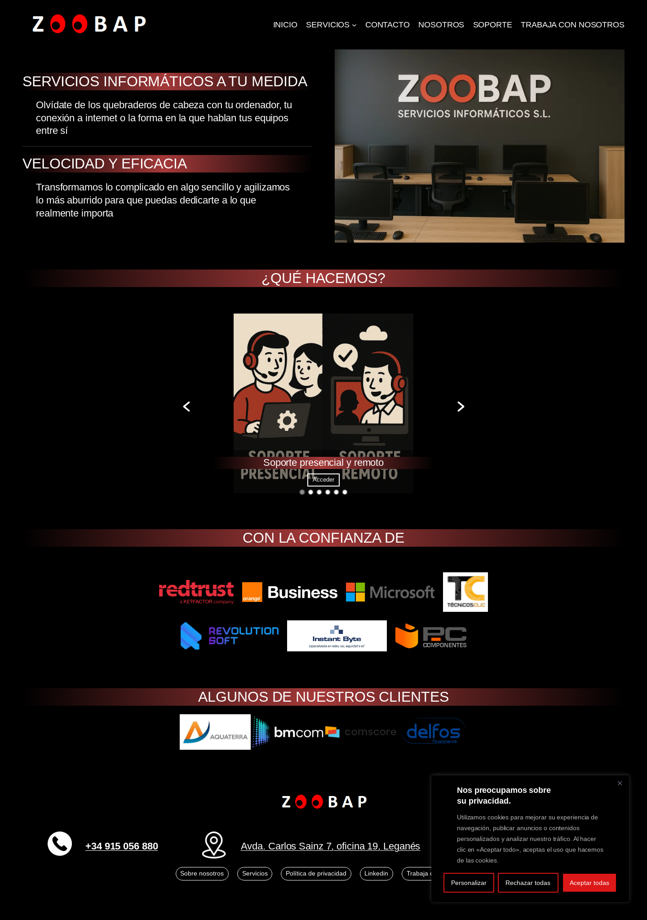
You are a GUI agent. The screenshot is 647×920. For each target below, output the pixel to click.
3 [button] (319, 492)
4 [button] (328, 492)
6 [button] (345, 492)
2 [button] (311, 492)
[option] (324, 407)
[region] (530, 838)
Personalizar (469, 882)
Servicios (255, 873)
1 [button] (302, 492)
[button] (186, 406)
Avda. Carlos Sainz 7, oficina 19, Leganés (331, 846)
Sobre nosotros (202, 873)
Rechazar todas (527, 882)
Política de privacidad (316, 873)
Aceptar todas (589, 882)
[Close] (619, 783)
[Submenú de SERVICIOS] (354, 24)
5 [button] (336, 492)
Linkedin (376, 873)
